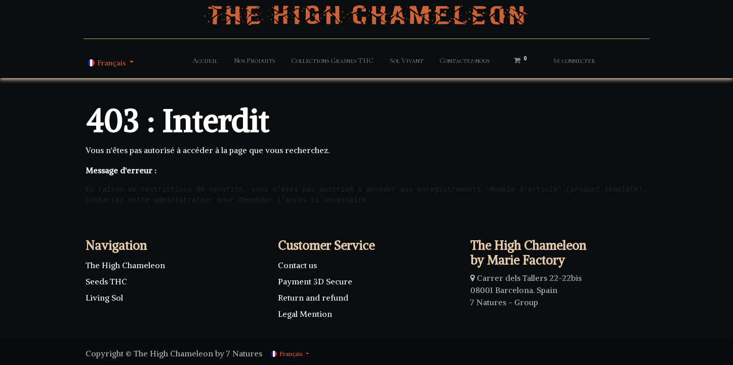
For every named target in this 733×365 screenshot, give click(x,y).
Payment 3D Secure (315, 281)
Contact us (298, 265)
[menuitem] (205, 62)
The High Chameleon (125, 265)
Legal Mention (305, 314)
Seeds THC (106, 281)
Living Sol (104, 298)
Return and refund (313, 298)
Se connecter (574, 60)
